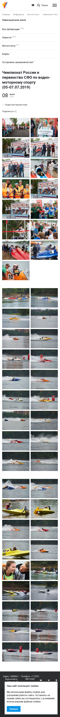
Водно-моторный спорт (16, 105)
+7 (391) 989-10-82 (32, 677)
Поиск (44, 5)
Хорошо (13, 708)
